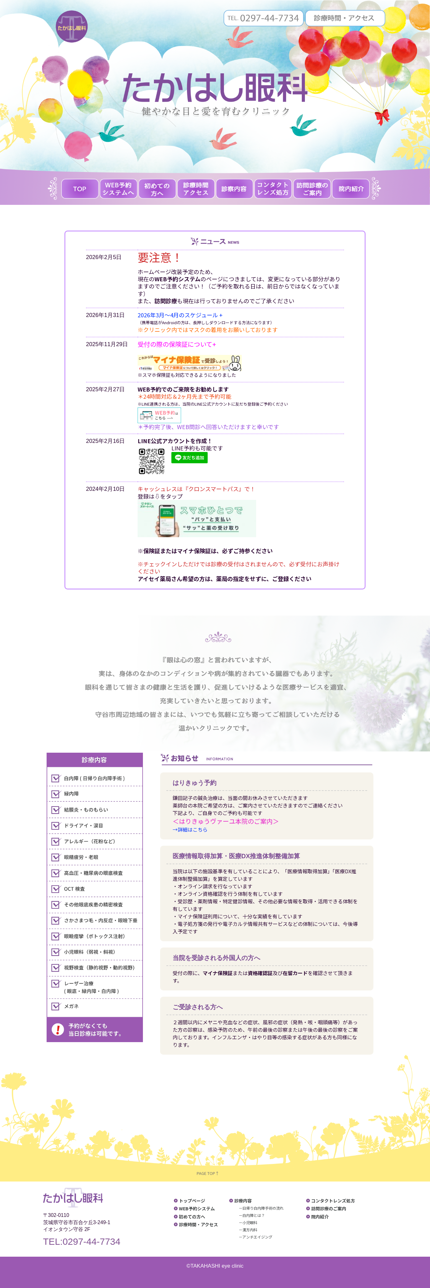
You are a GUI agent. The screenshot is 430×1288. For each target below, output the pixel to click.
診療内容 (243, 1200)
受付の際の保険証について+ (177, 344)
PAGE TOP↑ (209, 1173)
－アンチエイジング (255, 1236)
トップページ (192, 1200)
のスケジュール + (201, 315)
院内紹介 (320, 1216)
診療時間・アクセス (198, 1224)
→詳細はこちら (190, 829)
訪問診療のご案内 (328, 1208)
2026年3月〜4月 (158, 315)
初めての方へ (192, 1216)
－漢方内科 (248, 1229)
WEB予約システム (197, 1208)
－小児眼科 (248, 1222)
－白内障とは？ (252, 1215)
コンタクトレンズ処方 (333, 1200)
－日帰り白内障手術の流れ (261, 1208)
